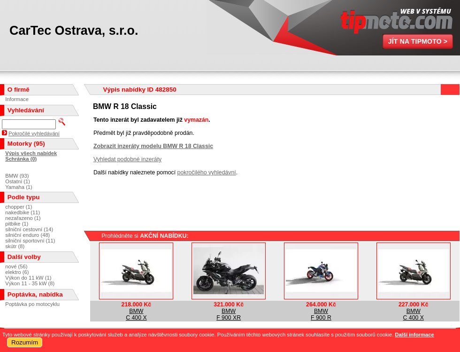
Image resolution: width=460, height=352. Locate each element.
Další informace (414, 334)
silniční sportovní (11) (30, 240)
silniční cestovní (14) (29, 229)
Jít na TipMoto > (418, 41)
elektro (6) (17, 272)
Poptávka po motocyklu (32, 304)
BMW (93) (17, 176)
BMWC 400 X (136, 314)
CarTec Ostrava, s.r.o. (73, 30)
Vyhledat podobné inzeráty (127, 159)
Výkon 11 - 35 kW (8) (29, 283)
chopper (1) (18, 207)
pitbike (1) (16, 224)
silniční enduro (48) (27, 235)
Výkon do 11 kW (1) (28, 278)
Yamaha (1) (18, 187)
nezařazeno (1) (22, 218)
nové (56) (16, 266)
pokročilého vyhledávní (206, 172)
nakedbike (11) (22, 212)
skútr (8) (14, 246)
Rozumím (24, 342)
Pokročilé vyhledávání (34, 133)
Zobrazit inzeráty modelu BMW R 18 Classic (153, 146)
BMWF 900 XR (228, 314)
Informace (17, 99)
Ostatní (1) (17, 181)
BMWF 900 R (321, 314)
